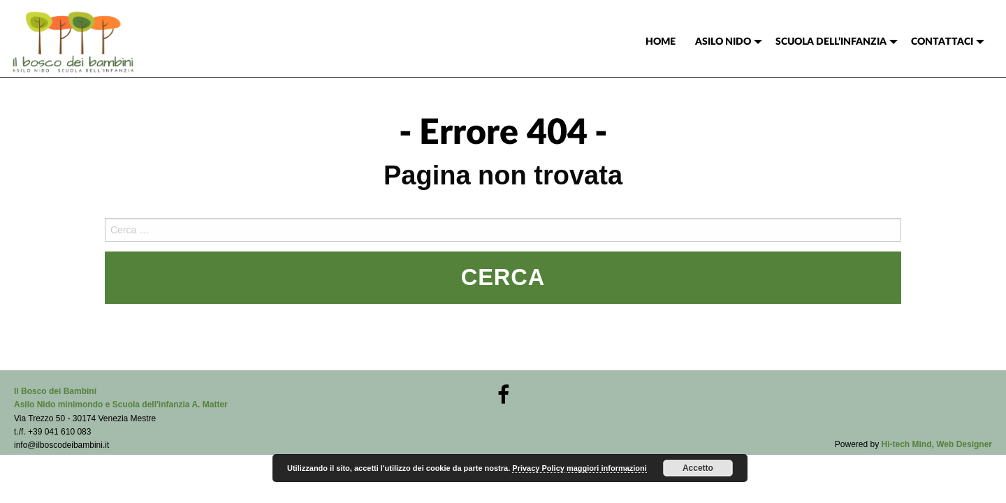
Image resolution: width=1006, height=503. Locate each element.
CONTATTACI (942, 42)
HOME (661, 42)
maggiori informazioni (607, 468)
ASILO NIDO (723, 42)
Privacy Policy (538, 468)
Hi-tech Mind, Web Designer (937, 444)
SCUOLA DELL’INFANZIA (831, 42)
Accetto (698, 468)
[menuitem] (660, 42)
